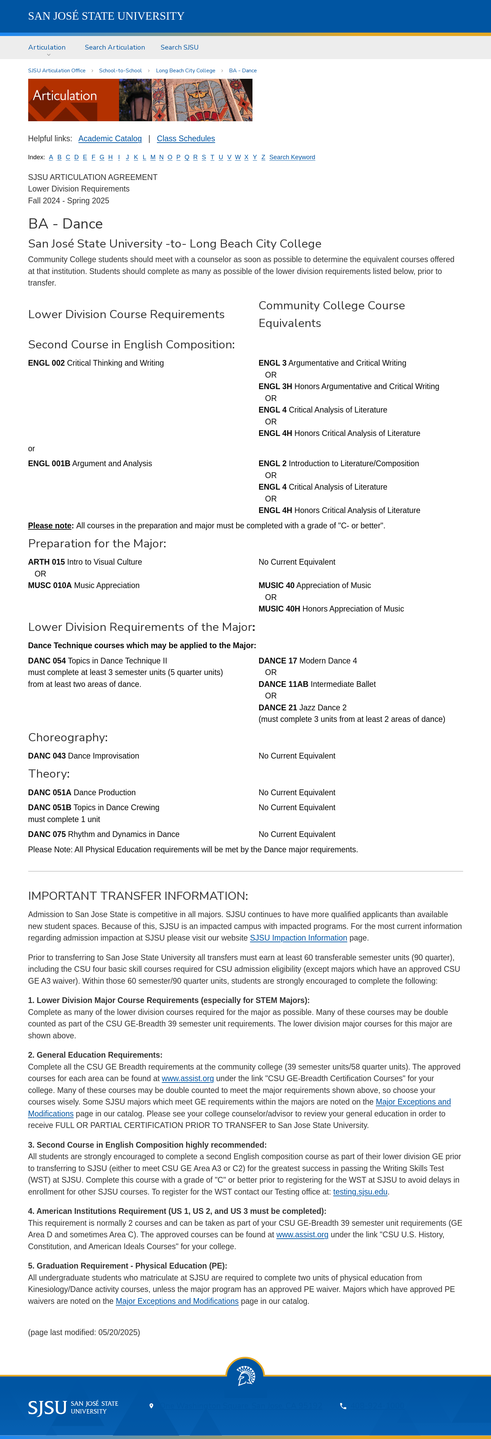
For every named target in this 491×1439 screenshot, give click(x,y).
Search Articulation (115, 47)
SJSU (106, 16)
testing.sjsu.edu (360, 1191)
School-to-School (120, 70)
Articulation (47, 47)
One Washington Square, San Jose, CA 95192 (241, 1406)
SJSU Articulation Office (57, 70)
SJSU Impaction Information (298, 937)
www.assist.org (188, 1078)
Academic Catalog (110, 138)
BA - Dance (243, 70)
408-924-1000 (377, 1406)
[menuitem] (48, 47)
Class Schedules (186, 138)
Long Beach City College (185, 70)
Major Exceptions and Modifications (177, 1301)
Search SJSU (180, 47)
